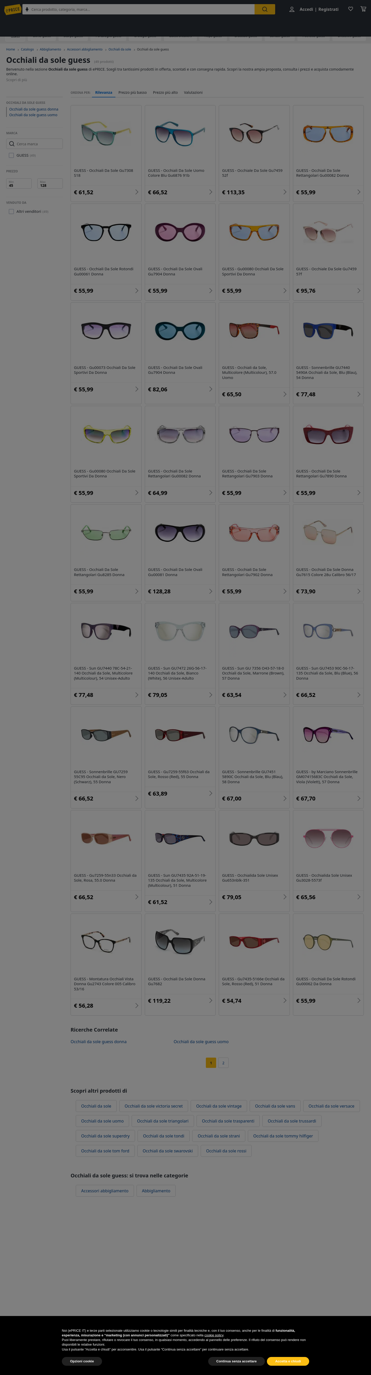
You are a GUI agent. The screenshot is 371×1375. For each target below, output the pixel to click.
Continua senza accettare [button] (236, 1361)
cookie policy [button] (213, 1335)
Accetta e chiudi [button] (288, 1361)
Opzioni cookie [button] (82, 1361)
